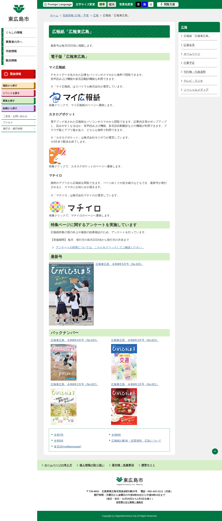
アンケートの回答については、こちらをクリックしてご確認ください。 (100, 247)
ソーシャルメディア (196, 89)
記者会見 (189, 44)
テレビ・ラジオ (193, 80)
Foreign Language (60, 4)
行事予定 (189, 62)
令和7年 (59, 434)
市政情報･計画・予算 (76, 15)
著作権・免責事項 (123, 465)
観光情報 (11, 60)
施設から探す (10, 85)
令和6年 (116, 434)
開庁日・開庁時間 (12, 128)
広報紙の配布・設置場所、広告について (136, 440)
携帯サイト (148, 465)
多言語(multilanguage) (67, 446)
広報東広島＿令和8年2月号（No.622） (74, 384)
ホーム (54, 15)
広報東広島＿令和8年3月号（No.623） (135, 340)
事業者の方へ (14, 41)
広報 (96, 15)
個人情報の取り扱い (91, 465)
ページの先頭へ (215, 451)
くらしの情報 (14, 32)
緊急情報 (15, 73)
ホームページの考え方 (58, 465)
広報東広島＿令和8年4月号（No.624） (74, 340)
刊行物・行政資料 (195, 71)
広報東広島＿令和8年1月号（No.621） (135, 384)
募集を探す (9, 100)
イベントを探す (11, 93)
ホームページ (192, 53)
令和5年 (59, 440)
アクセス (8, 122)
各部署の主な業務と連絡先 (129, 502)
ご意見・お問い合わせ (15, 116)
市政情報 (11, 51)
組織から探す (10, 108)
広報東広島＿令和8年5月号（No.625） (119, 264)
